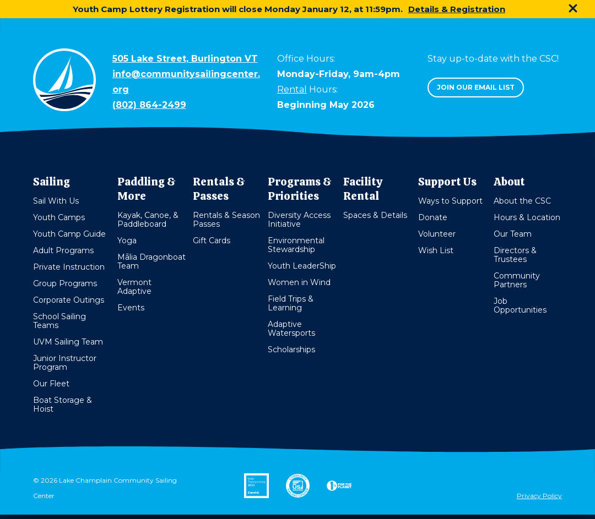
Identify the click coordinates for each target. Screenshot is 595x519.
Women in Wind (299, 282)
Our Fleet (51, 384)
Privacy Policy (539, 495)
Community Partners (517, 280)
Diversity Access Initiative (299, 219)
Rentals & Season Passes (226, 219)
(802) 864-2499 (149, 105)
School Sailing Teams (59, 321)
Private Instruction (69, 267)
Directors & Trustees (515, 254)
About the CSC (522, 201)
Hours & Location (527, 217)
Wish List (435, 250)
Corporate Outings (68, 300)
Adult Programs (63, 250)
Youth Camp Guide (69, 234)
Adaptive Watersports (291, 328)
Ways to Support (450, 201)
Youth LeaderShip (302, 266)
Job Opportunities (520, 305)
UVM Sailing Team (68, 342)
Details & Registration (456, 9)
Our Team (513, 234)
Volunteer (437, 234)
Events (130, 308)
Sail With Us (56, 201)
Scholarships (291, 349)
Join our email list (476, 87)
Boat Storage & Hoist (62, 404)
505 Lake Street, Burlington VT (185, 58)
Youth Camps (59, 217)
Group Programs (65, 283)
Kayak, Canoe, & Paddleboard (147, 219)
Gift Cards (211, 240)
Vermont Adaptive (134, 286)
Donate (432, 217)
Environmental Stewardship (296, 245)
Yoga (127, 240)
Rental (292, 89)
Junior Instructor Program (64, 362)
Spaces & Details (375, 215)
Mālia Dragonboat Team (151, 261)
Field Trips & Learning (290, 303)
